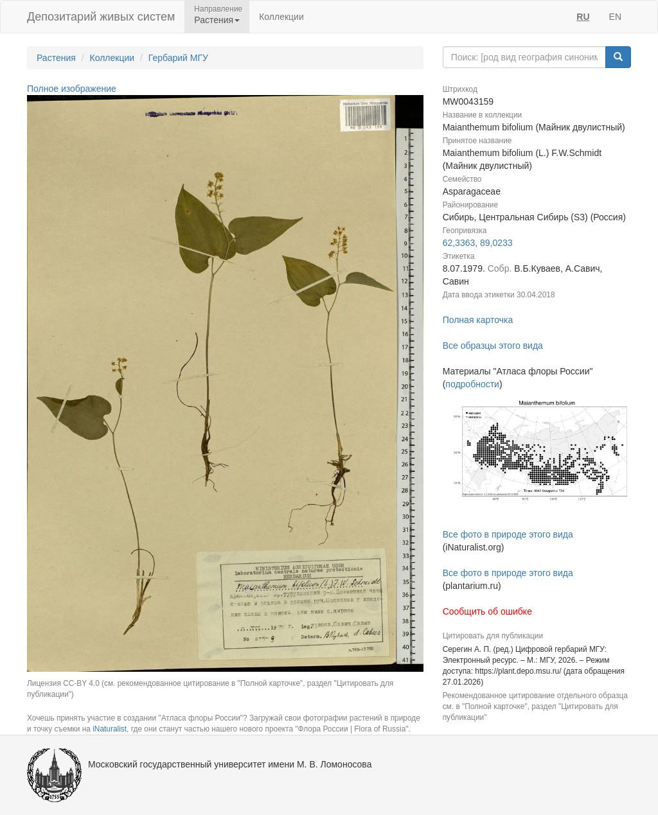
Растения (56, 58)
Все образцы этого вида (493, 345)
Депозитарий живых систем (101, 16)
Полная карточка (478, 320)
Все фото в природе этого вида (508, 534)
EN (615, 17)
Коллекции (281, 17)
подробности (472, 384)
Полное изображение (71, 88)
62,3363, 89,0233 (478, 243)
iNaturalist (110, 728)
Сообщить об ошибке (487, 611)
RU (582, 17)
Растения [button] (217, 20)
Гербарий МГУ (178, 58)
